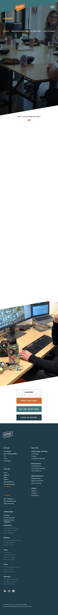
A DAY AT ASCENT (29, 417)
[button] (52, 7)
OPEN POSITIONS (29, 400)
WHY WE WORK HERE (29, 409)
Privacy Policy (28, 606)
